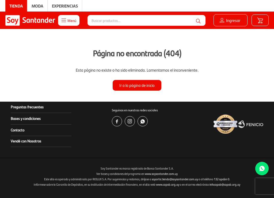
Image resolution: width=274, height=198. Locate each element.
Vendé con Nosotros (26, 141)
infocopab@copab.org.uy (225, 184)
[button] (198, 20)
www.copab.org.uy (167, 184)
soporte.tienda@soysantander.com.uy (175, 179)
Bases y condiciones (26, 118)
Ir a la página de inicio (137, 85)
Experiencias (65, 6)
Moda (37, 6)
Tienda (16, 6)
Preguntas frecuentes (27, 106)
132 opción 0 (221, 179)
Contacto (17, 130)
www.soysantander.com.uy (161, 174)
